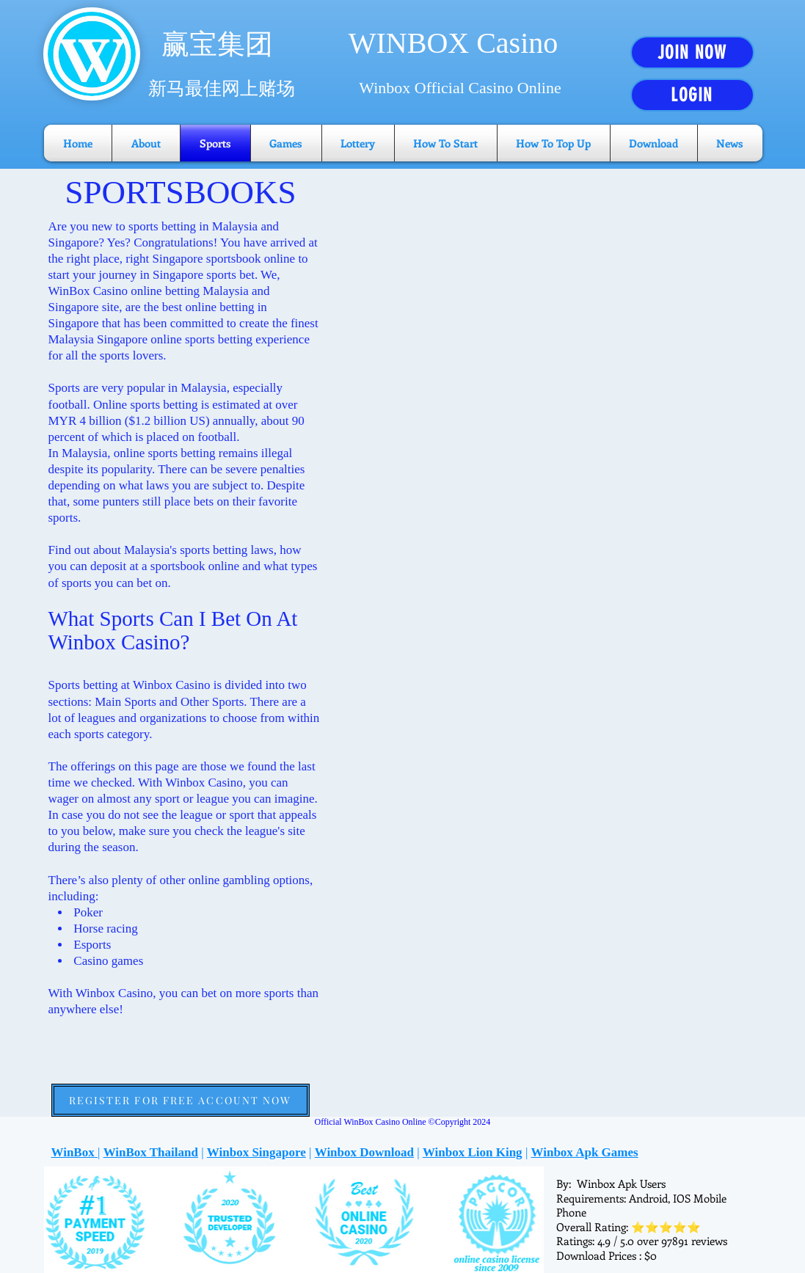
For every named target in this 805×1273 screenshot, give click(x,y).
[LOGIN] (692, 95)
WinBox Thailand (150, 1152)
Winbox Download (364, 1152)
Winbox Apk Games (584, 1152)
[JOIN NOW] (692, 52)
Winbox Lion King (472, 1152)
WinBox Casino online (105, 291)
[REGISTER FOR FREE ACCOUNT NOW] (180, 1100)
